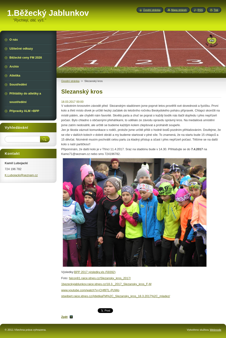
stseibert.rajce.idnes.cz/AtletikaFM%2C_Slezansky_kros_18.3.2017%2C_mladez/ (115, 296)
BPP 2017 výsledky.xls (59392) (95, 272)
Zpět (64, 317)
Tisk (216, 10)
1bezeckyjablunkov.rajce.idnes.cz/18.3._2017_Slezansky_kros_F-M (106, 284)
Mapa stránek (179, 10)
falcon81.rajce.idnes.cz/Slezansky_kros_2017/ (100, 278)
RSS (200, 10)
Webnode (215, 329)
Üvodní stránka (70, 81)
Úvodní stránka (151, 10)
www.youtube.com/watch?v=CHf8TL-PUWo (90, 290)
